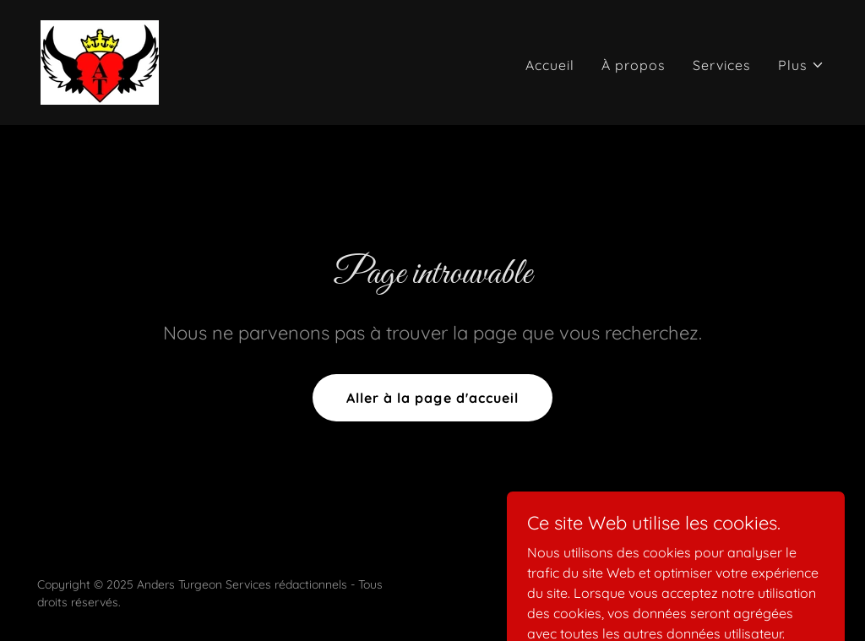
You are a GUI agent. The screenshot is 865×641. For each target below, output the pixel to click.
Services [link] (722, 65)
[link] (100, 60)
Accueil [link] (549, 65)
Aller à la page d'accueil (432, 397)
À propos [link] (633, 65)
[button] (801, 65)
